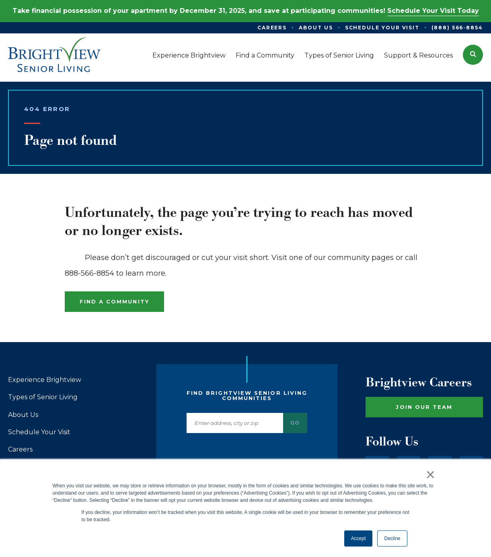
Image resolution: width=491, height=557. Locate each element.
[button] (473, 55)
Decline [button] (392, 538)
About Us (23, 415)
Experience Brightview (44, 380)
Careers (20, 449)
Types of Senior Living (43, 397)
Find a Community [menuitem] (265, 55)
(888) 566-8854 (457, 28)
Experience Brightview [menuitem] (189, 55)
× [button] (430, 474)
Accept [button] (358, 538)
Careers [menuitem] (272, 28)
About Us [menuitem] (316, 28)
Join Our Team (424, 407)
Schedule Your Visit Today (433, 10)
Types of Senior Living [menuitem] (339, 55)
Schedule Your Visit (39, 432)
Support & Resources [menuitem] (418, 55)
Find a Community (114, 301)
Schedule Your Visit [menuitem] (382, 28)
